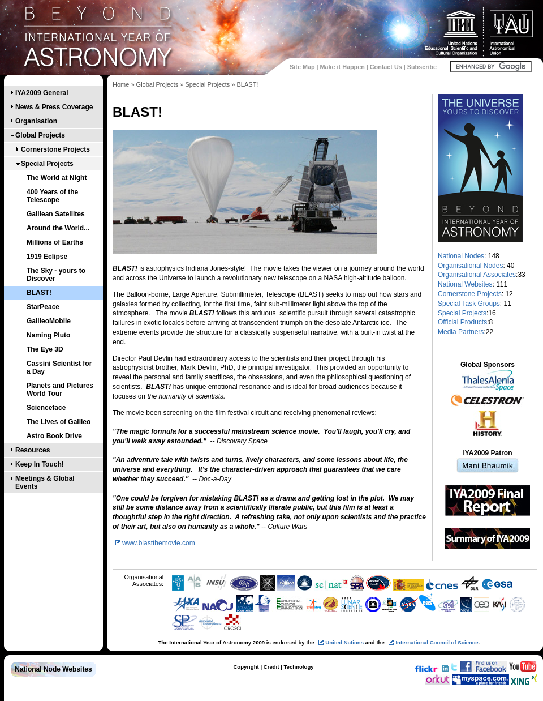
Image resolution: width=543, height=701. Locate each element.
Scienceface (46, 408)
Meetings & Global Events (45, 482)
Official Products (462, 322)
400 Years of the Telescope (52, 196)
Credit (271, 667)
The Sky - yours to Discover (56, 275)
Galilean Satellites (56, 214)
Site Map (302, 66)
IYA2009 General (41, 93)
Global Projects (40, 135)
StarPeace (43, 307)
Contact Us (386, 66)
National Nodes (461, 256)
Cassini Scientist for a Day (59, 367)
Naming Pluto (48, 335)
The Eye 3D (45, 349)
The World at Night (57, 178)
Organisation (36, 121)
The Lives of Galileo (58, 422)
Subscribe (422, 66)
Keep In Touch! (39, 464)
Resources (32, 450)
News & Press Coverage (54, 107)
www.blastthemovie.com (158, 543)
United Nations (344, 642)
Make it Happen (342, 66)
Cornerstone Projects (55, 149)
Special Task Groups (469, 303)
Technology (298, 667)
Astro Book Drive (54, 436)
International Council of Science (436, 642)
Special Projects (47, 164)
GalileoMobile (49, 321)
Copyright (245, 667)
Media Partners (461, 332)
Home (121, 84)
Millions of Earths (55, 242)
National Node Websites (53, 669)
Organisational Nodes (470, 266)
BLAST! (39, 293)
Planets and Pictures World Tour (60, 389)
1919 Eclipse (47, 256)
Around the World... (58, 228)
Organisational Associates (477, 275)
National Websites (465, 284)
